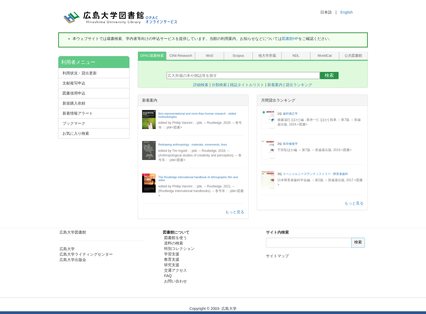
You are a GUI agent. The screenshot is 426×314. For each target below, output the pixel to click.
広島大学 (67, 249)
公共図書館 (353, 56)
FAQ (168, 276)
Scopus (238, 56)
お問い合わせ (175, 281)
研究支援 (171, 265)
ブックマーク (73, 123)
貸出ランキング (299, 85)
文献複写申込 (73, 83)
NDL (295, 56)
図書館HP (290, 38)
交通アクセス (175, 270)
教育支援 (171, 259)
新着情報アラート (77, 113)
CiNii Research (180, 56)
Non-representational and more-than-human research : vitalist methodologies (197, 115)
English (346, 12)
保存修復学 (290, 143)
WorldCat (325, 56)
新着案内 (275, 85)
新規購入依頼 (73, 103)
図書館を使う (175, 238)
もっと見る (234, 212)
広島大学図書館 (72, 232)
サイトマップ (277, 256)
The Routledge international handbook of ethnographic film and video (198, 178)
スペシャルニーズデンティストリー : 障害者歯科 (315, 173)
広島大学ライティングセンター (86, 254)
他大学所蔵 (267, 56)
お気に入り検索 (75, 133)
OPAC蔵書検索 (152, 56)
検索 (329, 75)
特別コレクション (179, 248)
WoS (209, 56)
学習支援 (171, 254)
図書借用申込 (73, 93)
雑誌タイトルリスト (247, 85)
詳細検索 (200, 85)
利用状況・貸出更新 (79, 73)
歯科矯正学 (290, 113)
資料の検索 (173, 243)
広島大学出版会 (72, 260)
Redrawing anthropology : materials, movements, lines (192, 144)
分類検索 (219, 85)
